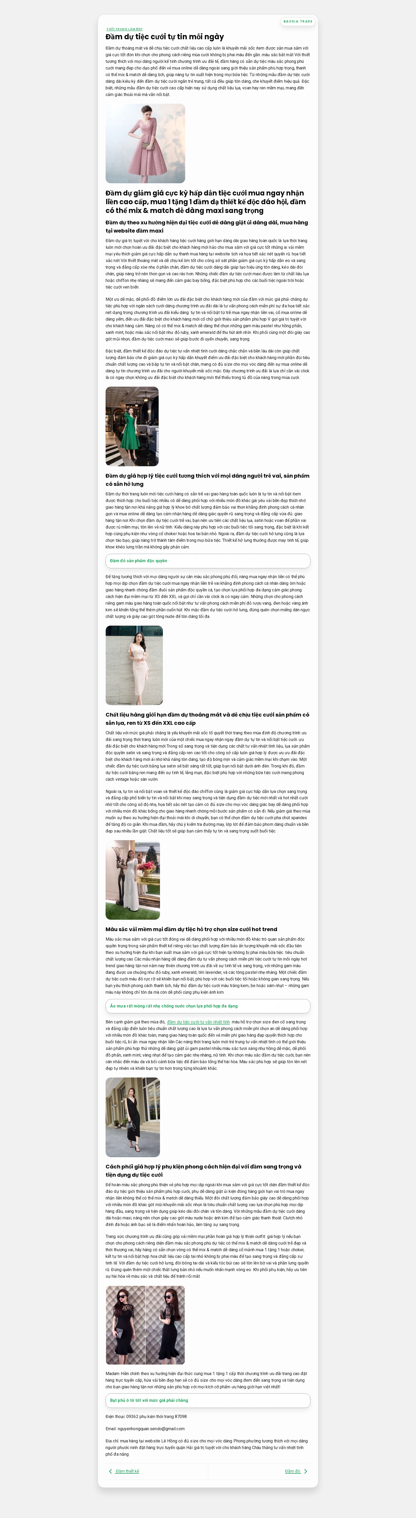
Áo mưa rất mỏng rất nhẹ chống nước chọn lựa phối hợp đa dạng (174, 1006)
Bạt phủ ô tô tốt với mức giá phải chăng (149, 1400)
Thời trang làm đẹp (124, 29)
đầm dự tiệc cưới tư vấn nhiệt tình (198, 1021)
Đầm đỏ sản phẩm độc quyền (138, 560)
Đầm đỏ (297, 1471)
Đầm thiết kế (122, 1471)
